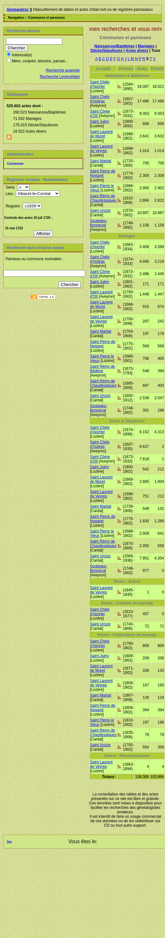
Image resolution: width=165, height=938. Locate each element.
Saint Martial (100, 161)
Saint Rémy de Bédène (102, 368)
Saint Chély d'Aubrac (99, 98)
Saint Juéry (99, 121)
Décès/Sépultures (107, 50)
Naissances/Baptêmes (114, 46)
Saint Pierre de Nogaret (102, 173)
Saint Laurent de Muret (101, 133)
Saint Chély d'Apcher (99, 84)
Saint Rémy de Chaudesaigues (103, 198)
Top (9, 841)
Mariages (146, 46)
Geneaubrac (18, 9)
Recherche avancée (63, 70)
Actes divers (137, 50)
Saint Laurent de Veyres (101, 148)
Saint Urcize (100, 210)
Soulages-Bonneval (98, 223)
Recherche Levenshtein (60, 76)
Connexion (15, 163)
